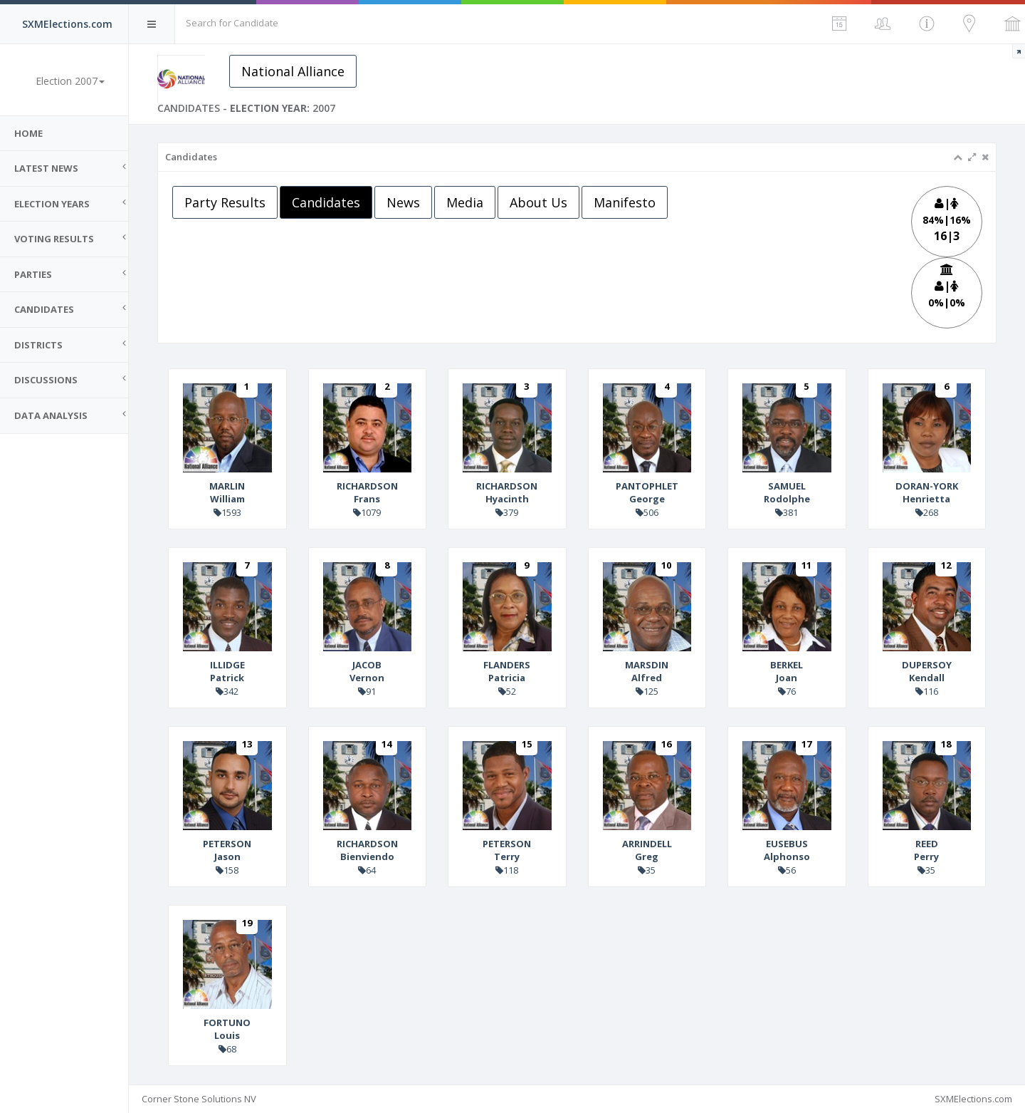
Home (28, 133)
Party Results (225, 202)
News (403, 202)
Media (464, 202)
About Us (538, 202)
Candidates (326, 202)
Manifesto (625, 202)
